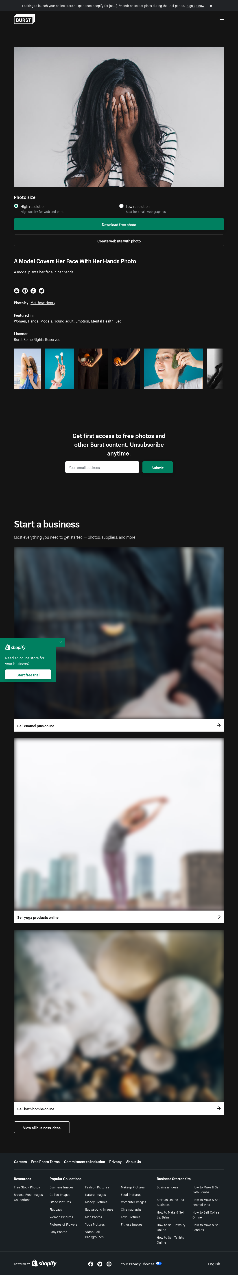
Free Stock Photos (27, 1186)
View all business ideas (42, 1127)
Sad (119, 320)
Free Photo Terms (45, 1161)
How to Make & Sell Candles (206, 1227)
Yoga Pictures (95, 1224)
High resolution (33, 206)
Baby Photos (58, 1231)
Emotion (82, 320)
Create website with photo (119, 240)
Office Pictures (60, 1201)
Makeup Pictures (133, 1186)
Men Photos (93, 1216)
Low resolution (138, 206)
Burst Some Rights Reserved (37, 339)
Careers (20, 1161)
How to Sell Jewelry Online (171, 1227)
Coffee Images (60, 1194)
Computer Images (133, 1201)
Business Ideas (167, 1186)
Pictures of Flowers (63, 1224)
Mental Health (102, 320)
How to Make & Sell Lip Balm (171, 1215)
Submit (158, 467)
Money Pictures (96, 1201)
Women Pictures (61, 1216)
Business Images (62, 1186)
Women (20, 320)
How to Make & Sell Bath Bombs (206, 1189)
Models (46, 320)
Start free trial (28, 674)
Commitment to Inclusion (84, 1161)
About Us (133, 1161)
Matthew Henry (43, 302)
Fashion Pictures (97, 1186)
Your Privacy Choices (141, 1263)
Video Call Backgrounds (94, 1234)
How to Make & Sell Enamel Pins (206, 1202)
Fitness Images (131, 1224)
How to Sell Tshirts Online (170, 1240)
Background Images (99, 1209)
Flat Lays (56, 1209)
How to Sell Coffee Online (205, 1215)
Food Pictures (131, 1194)
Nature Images (95, 1194)
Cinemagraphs (131, 1209)
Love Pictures (130, 1216)
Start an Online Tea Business (170, 1202)
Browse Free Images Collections (28, 1197)
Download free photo (119, 224)
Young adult (64, 320)
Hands (33, 320)
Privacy (115, 1161)
